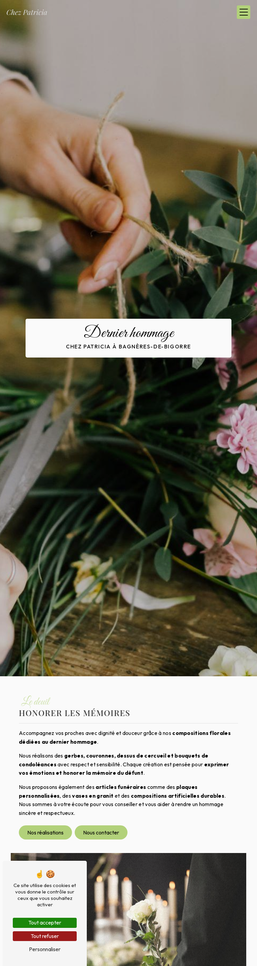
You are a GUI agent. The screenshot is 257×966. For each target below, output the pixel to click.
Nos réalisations (45, 832)
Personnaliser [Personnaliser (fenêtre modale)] (45, 949)
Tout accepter (44, 922)
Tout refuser (45, 936)
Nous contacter (101, 832)
